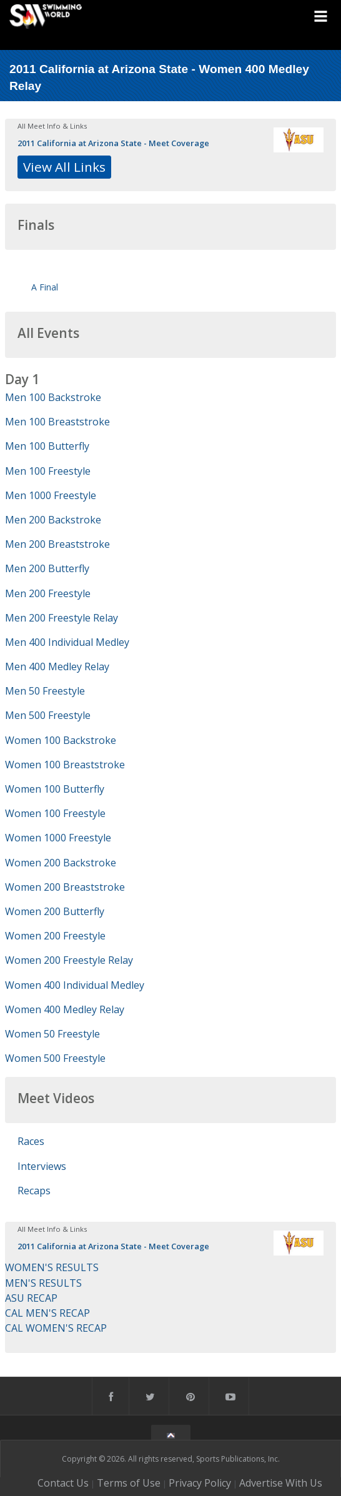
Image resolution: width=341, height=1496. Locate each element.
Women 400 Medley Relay (64, 1009)
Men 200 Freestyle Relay (61, 618)
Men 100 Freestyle (48, 471)
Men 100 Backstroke (53, 397)
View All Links (64, 167)
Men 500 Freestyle (48, 715)
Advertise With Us (280, 1483)
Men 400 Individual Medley (67, 642)
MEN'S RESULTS (43, 1283)
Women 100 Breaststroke (65, 764)
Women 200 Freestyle (55, 936)
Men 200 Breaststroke (57, 544)
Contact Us (63, 1483)
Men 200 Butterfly (47, 568)
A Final (44, 287)
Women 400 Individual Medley (74, 985)
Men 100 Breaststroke (57, 421)
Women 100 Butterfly (54, 789)
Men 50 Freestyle (45, 691)
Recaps (34, 1190)
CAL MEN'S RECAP (47, 1313)
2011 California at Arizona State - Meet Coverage (113, 143)
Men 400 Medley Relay (57, 666)
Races (30, 1141)
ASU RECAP (31, 1298)
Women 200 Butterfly (54, 911)
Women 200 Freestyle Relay (69, 960)
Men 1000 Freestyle (50, 495)
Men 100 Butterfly (47, 446)
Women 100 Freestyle (55, 813)
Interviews (41, 1166)
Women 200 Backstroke (60, 862)
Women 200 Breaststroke (65, 887)
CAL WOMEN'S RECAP (56, 1328)
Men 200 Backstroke (53, 520)
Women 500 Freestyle (55, 1058)
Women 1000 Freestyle (58, 838)
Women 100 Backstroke (60, 740)
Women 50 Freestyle (52, 1034)
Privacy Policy (200, 1483)
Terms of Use (129, 1483)
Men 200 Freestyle (48, 593)
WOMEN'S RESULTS (52, 1267)
